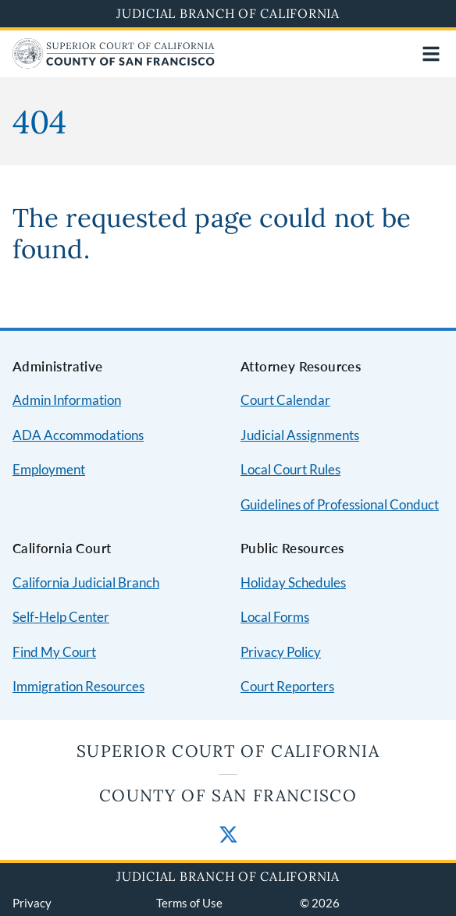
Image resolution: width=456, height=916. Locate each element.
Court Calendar (285, 400)
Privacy (32, 903)
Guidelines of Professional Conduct (339, 504)
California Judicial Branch (85, 582)
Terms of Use (189, 903)
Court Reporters (287, 686)
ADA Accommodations (78, 435)
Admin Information (66, 400)
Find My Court (54, 652)
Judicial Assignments (299, 435)
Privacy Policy (280, 652)
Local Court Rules (290, 469)
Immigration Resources (78, 686)
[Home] (113, 63)
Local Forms (274, 617)
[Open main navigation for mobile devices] (431, 54)
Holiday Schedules (293, 582)
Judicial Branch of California (228, 13)
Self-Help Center (60, 617)
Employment (48, 469)
